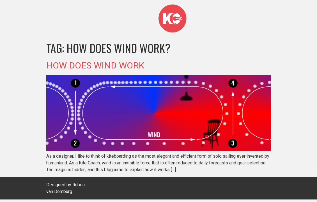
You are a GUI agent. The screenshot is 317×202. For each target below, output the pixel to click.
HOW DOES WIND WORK (95, 65)
